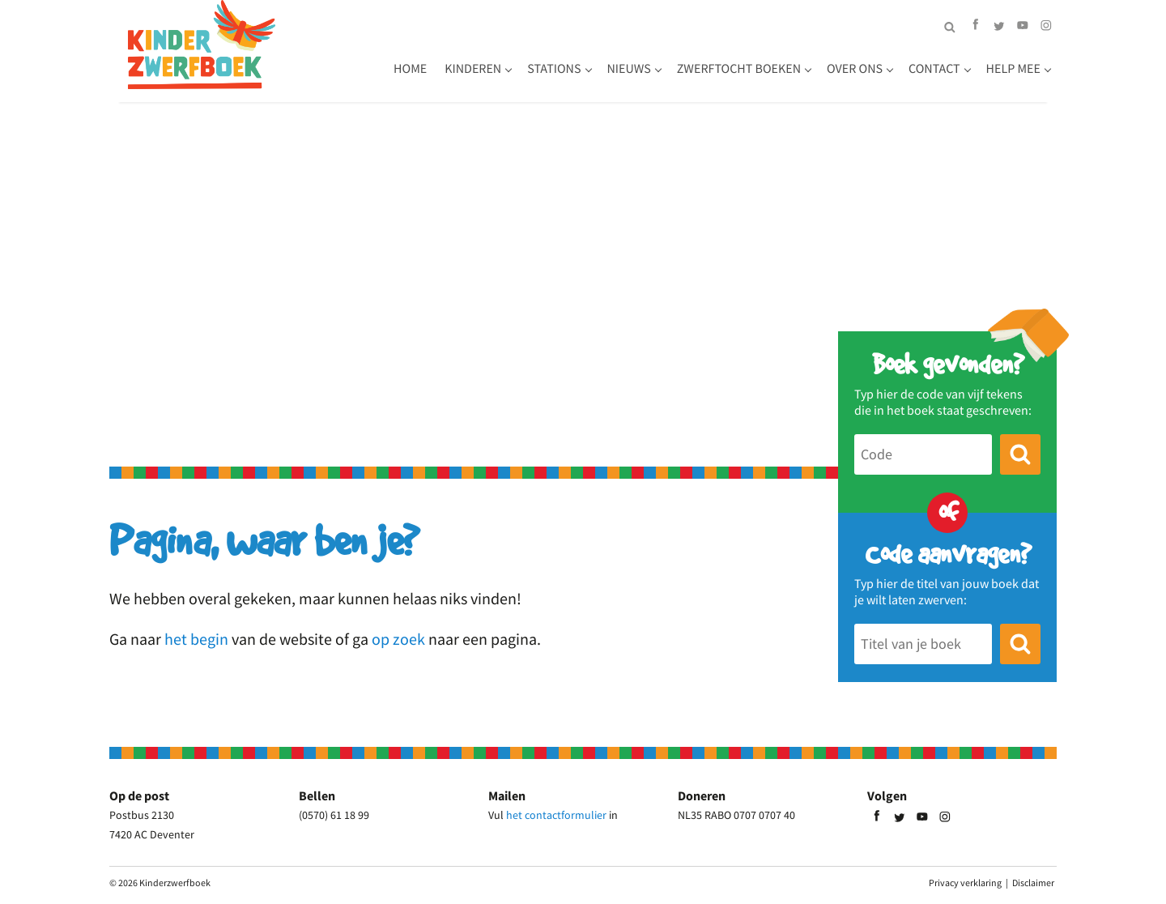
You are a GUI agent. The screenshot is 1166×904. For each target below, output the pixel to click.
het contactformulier (556, 815)
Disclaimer (1033, 882)
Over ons (855, 69)
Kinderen (473, 69)
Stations (554, 69)
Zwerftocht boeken (739, 69)
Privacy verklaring (965, 882)
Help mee (1013, 69)
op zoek (398, 639)
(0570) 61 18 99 (334, 815)
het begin (196, 639)
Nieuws (629, 69)
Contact (934, 69)
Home (410, 69)
